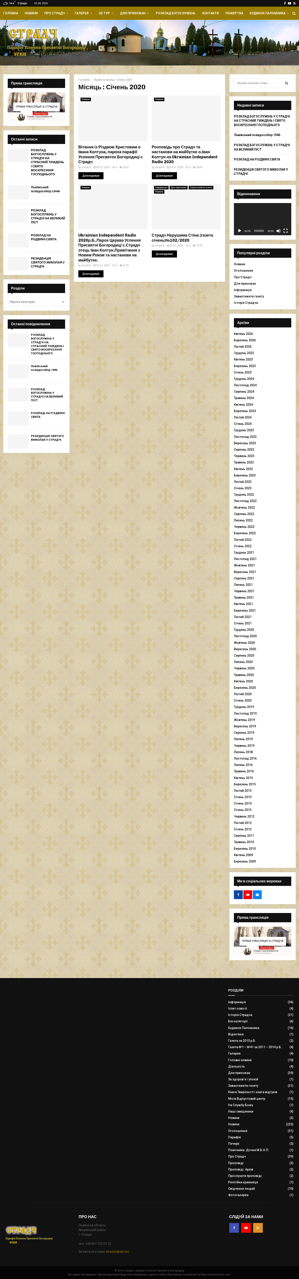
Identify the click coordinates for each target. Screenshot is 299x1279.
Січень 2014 (243, 803)
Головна (10, 13)
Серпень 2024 (244, 391)
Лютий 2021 (243, 617)
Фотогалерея (238, 1195)
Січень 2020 (243, 700)
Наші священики (240, 1111)
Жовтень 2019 (244, 720)
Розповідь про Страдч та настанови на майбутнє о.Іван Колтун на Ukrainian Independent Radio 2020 (185, 154)
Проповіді (236, 1163)
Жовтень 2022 (244, 507)
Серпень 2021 (244, 578)
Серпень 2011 (244, 835)
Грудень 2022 (244, 494)
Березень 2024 (245, 411)
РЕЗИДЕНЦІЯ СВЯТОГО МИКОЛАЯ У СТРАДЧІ (48, 262)
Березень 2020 (245, 687)
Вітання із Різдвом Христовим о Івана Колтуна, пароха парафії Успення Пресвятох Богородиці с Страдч (110, 154)
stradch (86, 167)
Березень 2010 (245, 848)
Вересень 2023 (245, 443)
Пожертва (234, 13)
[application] (262, 219)
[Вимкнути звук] (278, 231)
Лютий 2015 (243, 790)
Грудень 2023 (244, 430)
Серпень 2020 (244, 655)
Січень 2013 (243, 810)
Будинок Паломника (267, 13)
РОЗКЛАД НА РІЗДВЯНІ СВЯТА (44, 237)
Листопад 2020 (245, 636)
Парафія (234, 1137)
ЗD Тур (104, 13)
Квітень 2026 (243, 334)
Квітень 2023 (243, 469)
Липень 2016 (243, 765)
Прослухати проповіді (245, 1176)
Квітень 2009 (243, 855)
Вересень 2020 (245, 649)
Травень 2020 (244, 675)
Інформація (161, 187)
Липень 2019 (243, 739)
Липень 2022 (243, 520)
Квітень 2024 (243, 404)
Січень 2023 (243, 488)
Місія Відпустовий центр (246, 1098)
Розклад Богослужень (176, 13)
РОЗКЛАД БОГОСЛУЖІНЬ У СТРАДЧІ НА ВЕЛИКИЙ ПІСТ (48, 216)
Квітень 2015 (243, 778)
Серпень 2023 (244, 449)
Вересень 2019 (245, 726)
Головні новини (240, 1060)
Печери (233, 1143)
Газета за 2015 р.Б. (242, 1040)
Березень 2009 (245, 861)
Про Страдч (54, 13)
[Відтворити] (239, 231)
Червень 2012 (244, 816)
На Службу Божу (240, 1105)
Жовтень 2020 (244, 642)
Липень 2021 (243, 584)
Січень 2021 (243, 623)
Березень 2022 (245, 533)
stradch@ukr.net (117, 1251)
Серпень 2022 (244, 514)
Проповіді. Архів (240, 1169)
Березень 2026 (245, 340)
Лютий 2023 (243, 482)
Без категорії (238, 1021)
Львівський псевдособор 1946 (45, 189)
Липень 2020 (243, 662)
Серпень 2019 (244, 732)
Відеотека (236, 1034)
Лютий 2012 (243, 823)
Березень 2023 (245, 475)
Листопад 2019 (245, 713)
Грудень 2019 (244, 707)
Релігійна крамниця (243, 1182)
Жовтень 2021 (244, 565)
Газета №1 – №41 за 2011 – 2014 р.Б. (255, 1047)
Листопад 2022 (245, 501)
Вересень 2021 (245, 572)
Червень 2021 (244, 591)
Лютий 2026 (243, 346)
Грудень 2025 (244, 353)
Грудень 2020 (244, 629)
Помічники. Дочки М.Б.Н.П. (248, 1150)
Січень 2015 (243, 797)
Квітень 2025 (243, 359)
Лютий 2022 (243, 539)
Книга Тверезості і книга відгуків (252, 1092)
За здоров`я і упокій (243, 1079)
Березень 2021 (245, 610)
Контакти (210, 13)
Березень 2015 (245, 784)
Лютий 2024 (243, 417)
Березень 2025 (245, 366)
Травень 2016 (244, 771)
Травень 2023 (244, 462)
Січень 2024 (243, 424)
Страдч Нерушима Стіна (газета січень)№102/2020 (182, 238)
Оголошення (243, 270)
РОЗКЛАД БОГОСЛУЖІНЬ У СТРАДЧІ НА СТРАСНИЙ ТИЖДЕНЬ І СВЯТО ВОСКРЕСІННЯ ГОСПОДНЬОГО (47, 162)
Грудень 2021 (244, 552)
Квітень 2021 (243, 604)
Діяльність (236, 1066)
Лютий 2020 (243, 694)
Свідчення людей (241, 1188)
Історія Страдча (246, 302)
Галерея (81, 13)
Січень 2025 (243, 372)
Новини (31, 13)
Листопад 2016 (245, 758)
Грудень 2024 (244, 379)
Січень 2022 (243, 546)
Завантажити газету (201, 187)
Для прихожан (133, 13)
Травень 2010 (244, 842)
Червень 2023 (244, 456)
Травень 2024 (244, 398)
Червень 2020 (244, 668)
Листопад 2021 (245, 559)
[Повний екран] (285, 231)
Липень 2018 (243, 752)
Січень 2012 (243, 829)
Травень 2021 (244, 597)
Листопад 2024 (245, 385)
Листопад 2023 (245, 437)
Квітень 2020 (243, 681)
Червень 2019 (244, 745)
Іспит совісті (237, 1008)
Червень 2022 (244, 526)
